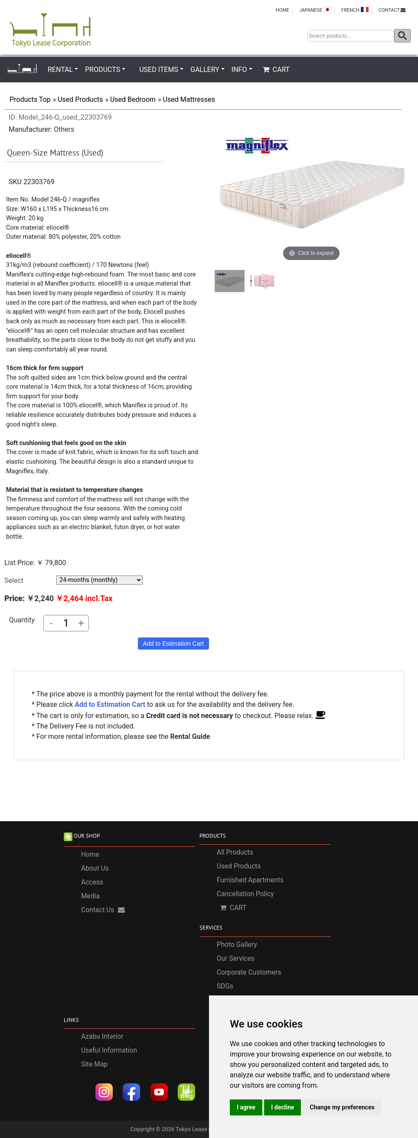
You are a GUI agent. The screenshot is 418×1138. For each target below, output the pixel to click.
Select (13, 580)
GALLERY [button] (204, 69)
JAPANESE (315, 10)
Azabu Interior (102, 1036)
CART (276, 69)
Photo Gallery (237, 945)
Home (90, 854)
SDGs (225, 986)
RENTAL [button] (60, 69)
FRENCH (355, 10)
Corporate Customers (249, 972)
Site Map (94, 1064)
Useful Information (109, 1050)
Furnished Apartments (250, 880)
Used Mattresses (189, 99)
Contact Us (103, 910)
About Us (95, 868)
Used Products (80, 99)
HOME (282, 10)
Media (90, 896)
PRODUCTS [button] (102, 69)
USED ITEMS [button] (158, 69)
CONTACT (392, 10)
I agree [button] (246, 1107)
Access (92, 882)
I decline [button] (282, 1107)
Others (64, 129)
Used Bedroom (133, 99)
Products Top (30, 99)
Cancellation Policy (245, 894)
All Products (235, 852)
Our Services (236, 958)
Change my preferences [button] (342, 1107)
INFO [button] (239, 69)
